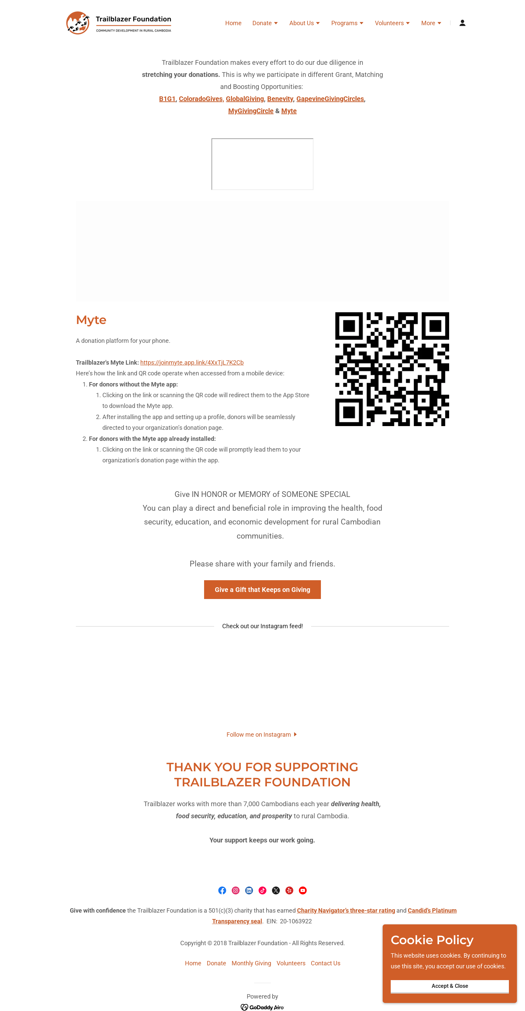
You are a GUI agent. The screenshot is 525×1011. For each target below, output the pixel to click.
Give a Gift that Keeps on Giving (262, 590)
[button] (265, 24)
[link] (122, 22)
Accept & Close (450, 986)
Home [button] (193, 963)
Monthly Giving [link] (251, 963)
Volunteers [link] (291, 963)
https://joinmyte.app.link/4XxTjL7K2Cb (192, 362)
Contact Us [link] (325, 963)
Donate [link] (216, 963)
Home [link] (233, 23)
